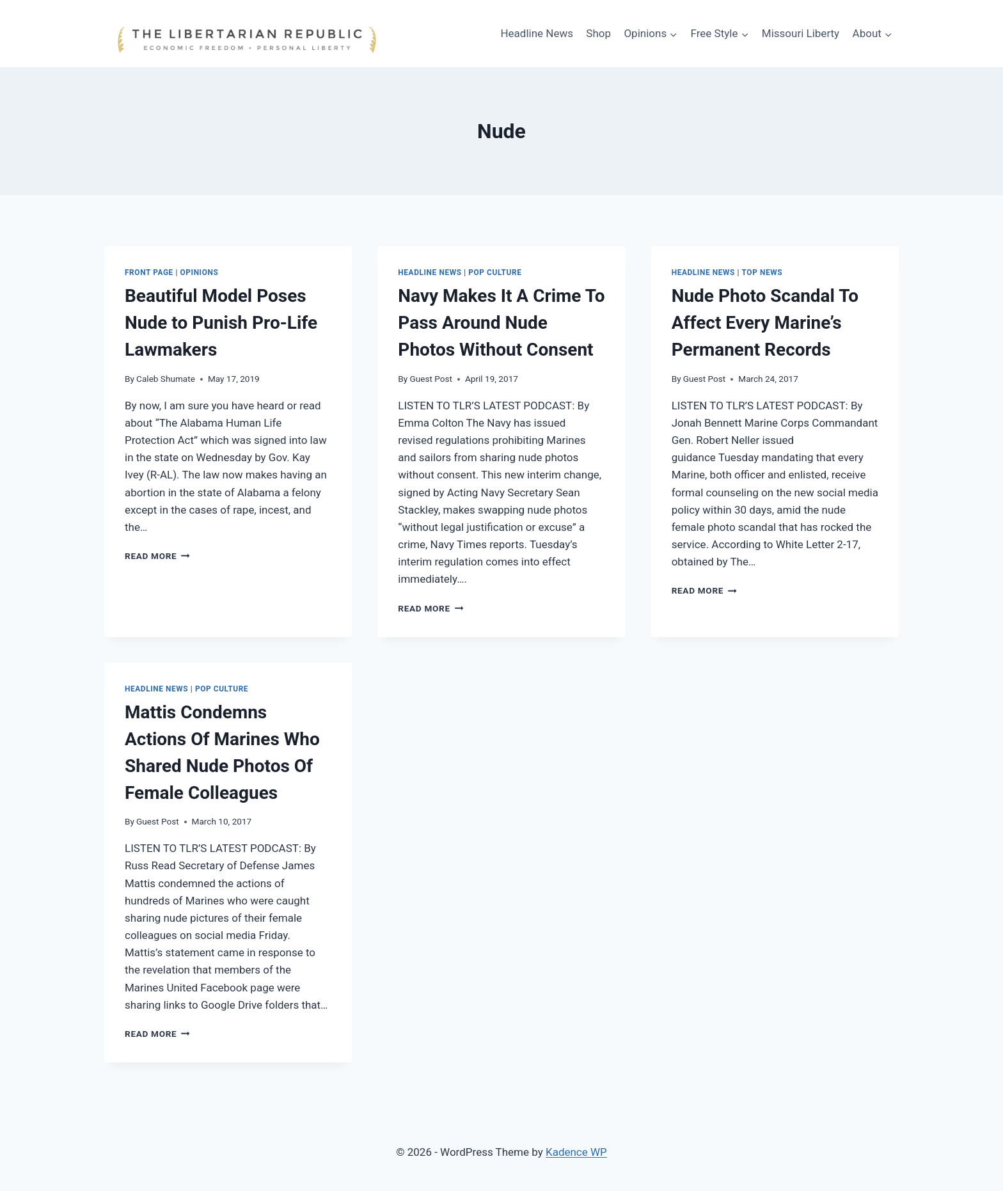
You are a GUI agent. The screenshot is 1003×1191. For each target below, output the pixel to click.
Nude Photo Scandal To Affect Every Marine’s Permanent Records (765, 322)
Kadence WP (576, 1152)
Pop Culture (494, 272)
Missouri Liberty (800, 33)
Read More (157, 556)
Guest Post (430, 379)
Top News (762, 272)
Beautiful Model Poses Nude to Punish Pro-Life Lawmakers (221, 322)
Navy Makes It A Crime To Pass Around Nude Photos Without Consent (501, 322)
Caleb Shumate (165, 379)
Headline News (536, 33)
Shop (598, 33)
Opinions (199, 272)
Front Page (149, 272)
